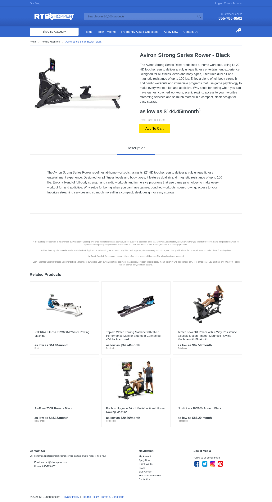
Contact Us (144, 479)
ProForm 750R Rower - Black (53, 408)
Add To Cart (154, 128)
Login (219, 3)
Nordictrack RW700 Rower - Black (199, 408)
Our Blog (35, 3)
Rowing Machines (51, 41)
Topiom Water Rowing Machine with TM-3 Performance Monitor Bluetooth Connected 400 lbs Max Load (133, 335)
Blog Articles (145, 471)
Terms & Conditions (112, 496)
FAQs (142, 468)
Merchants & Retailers (150, 475)
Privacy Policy (71, 496)
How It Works (145, 464)
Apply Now (144, 460)
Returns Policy (90, 496)
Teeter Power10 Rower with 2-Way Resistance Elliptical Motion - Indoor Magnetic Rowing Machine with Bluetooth (207, 335)
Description (136, 148)
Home (33, 41)
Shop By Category (54, 31)
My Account (145, 456)
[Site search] (139, 16)
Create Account (232, 3)
